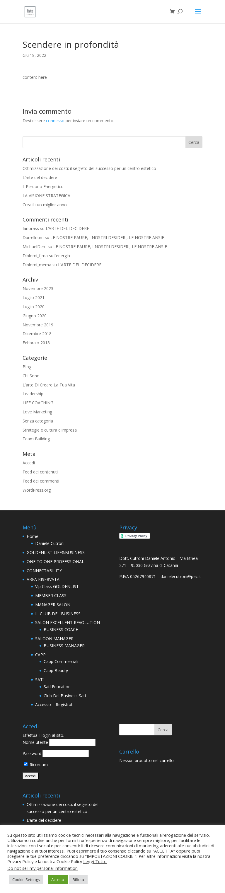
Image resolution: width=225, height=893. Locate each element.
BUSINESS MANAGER (64, 645)
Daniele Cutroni (49, 543)
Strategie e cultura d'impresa (50, 430)
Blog (27, 366)
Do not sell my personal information (42, 868)
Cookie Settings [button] (26, 879)
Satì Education (57, 686)
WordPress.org (37, 490)
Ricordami (36, 764)
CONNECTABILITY (44, 570)
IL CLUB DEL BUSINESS (58, 613)
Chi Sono (31, 376)
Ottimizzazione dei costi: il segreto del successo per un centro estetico (89, 168)
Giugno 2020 (35, 315)
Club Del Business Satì (65, 695)
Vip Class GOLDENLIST (57, 586)
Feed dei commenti (41, 481)
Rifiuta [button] (78, 879)
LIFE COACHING (38, 402)
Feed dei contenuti (40, 472)
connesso (55, 120)
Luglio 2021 (34, 297)
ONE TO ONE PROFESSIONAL (55, 561)
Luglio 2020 (34, 306)
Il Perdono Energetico (43, 186)
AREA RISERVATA (43, 579)
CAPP (40, 654)
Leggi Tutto (95, 861)
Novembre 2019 (38, 325)
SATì (39, 679)
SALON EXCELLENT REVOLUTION (67, 622)
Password (32, 753)
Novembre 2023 (38, 288)
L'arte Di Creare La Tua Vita (49, 385)
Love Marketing (37, 412)
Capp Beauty (56, 670)
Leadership (33, 393)
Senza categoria (38, 421)
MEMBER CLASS (51, 595)
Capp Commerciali (61, 661)
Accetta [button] (57, 879)
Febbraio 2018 (36, 342)
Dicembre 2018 (37, 333)
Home (32, 536)
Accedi (29, 463)
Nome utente (35, 742)
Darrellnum (33, 237)
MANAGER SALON (52, 604)
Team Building (36, 439)
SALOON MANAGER (54, 638)
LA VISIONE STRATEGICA (46, 195)
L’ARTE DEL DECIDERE (67, 228)
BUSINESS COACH (61, 629)
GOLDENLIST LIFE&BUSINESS (56, 552)
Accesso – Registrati (54, 704)
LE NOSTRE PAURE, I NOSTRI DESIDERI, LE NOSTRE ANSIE (107, 237)
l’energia (62, 255)
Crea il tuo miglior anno (45, 204)
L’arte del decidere (40, 177)
